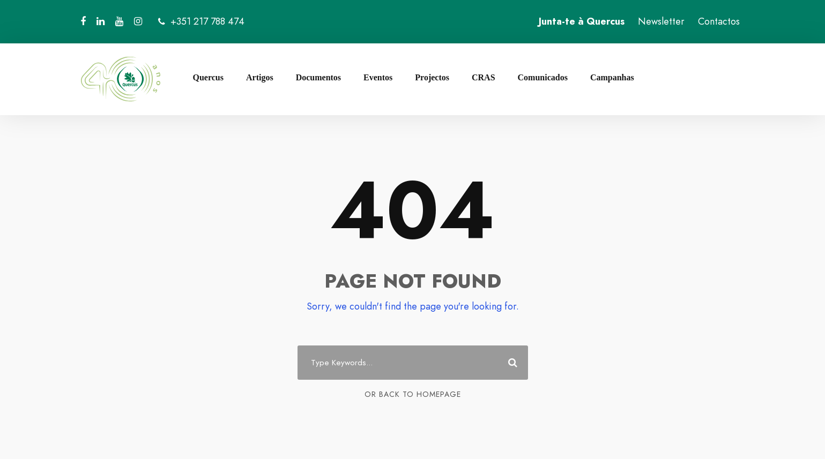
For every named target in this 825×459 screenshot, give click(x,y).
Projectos (432, 77)
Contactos (719, 21)
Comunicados (543, 77)
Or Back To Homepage (413, 394)
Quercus (208, 77)
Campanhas (612, 77)
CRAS (483, 77)
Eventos (377, 77)
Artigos (259, 77)
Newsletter (661, 21)
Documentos (318, 77)
